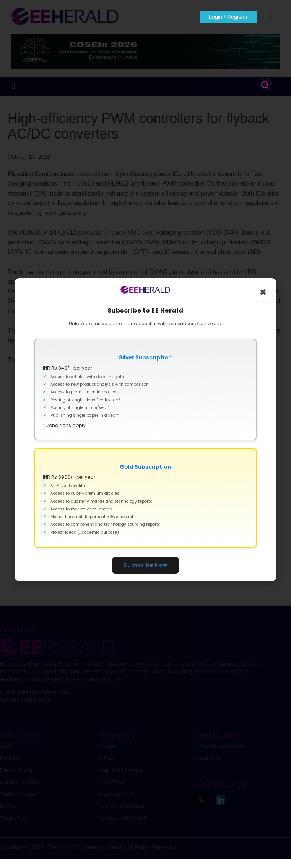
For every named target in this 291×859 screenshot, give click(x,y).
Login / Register (227, 17)
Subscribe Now (145, 565)
